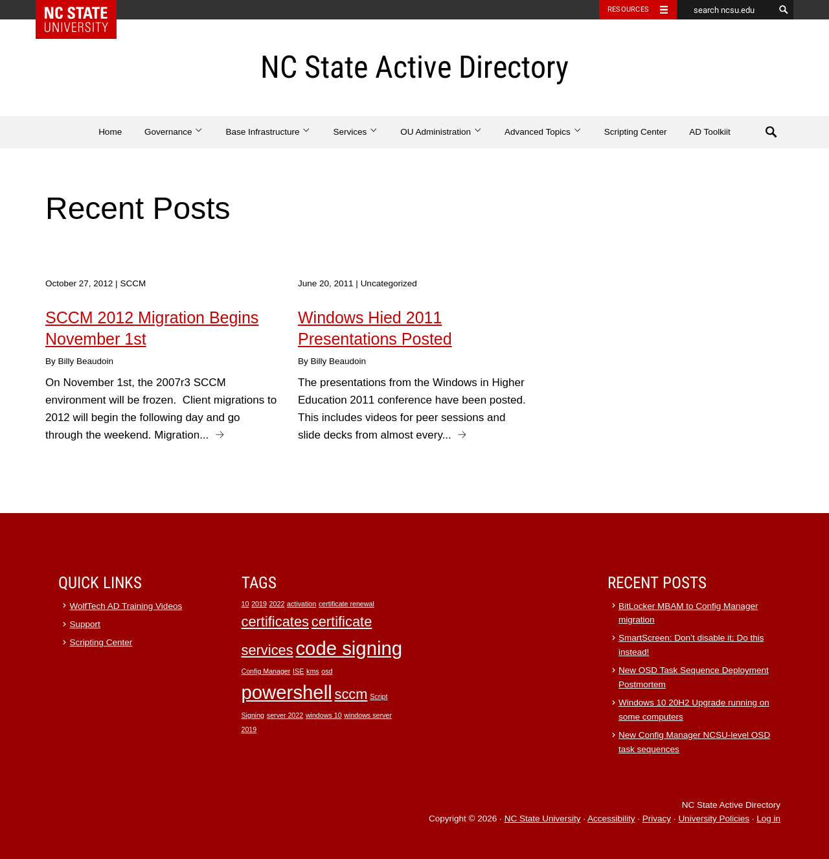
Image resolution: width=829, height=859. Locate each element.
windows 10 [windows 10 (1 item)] (324, 715)
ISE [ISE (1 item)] (298, 671)
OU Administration (441, 132)
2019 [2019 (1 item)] (259, 604)
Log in (768, 818)
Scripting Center (635, 132)
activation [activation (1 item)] (301, 604)
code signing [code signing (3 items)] (348, 648)
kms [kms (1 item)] (312, 671)
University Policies (713, 818)
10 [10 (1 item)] (245, 604)
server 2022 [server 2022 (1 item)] (285, 715)
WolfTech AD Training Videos (126, 606)
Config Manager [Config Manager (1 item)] (266, 671)
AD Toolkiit (710, 132)
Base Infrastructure (267, 132)
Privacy (656, 818)
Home (110, 132)
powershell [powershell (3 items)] (287, 692)
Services (355, 132)
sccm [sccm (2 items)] (350, 694)
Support (85, 624)
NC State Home (84, 10)
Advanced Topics (543, 132)
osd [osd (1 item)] (326, 671)
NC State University (543, 818)
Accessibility (611, 818)
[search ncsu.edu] (725, 9)
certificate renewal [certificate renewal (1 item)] (346, 604)
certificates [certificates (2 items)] (275, 621)
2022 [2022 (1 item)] (277, 604)
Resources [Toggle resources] (628, 9)
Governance (173, 132)
